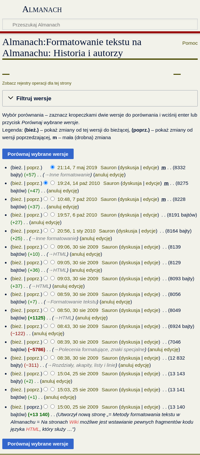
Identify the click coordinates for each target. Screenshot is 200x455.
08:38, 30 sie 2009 (77, 358)
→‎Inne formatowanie (67, 174)
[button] (100, 98)
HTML (32, 429)
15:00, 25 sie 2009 (77, 407)
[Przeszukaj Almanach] (100, 24)
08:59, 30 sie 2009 (77, 294)
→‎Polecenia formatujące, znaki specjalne (99, 349)
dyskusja (129, 167)
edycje (150, 167)
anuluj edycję (109, 174)
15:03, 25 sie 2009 (77, 389)
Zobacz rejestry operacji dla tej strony (36, 83)
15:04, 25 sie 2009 (77, 373)
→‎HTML (57, 254)
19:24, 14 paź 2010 (78, 183)
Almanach (42, 9)
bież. (17, 183)
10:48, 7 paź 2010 (77, 199)
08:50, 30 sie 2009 (77, 310)
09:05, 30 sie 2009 (77, 262)
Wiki (74, 422)
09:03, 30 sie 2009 (77, 278)
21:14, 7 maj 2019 (77, 167)
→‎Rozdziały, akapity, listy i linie (81, 365)
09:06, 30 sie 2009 (77, 247)
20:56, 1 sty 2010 (76, 231)
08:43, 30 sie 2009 (77, 326)
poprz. (34, 167)
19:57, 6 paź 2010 (77, 215)
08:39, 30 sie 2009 (77, 342)
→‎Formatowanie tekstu (71, 301)
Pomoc (190, 43)
